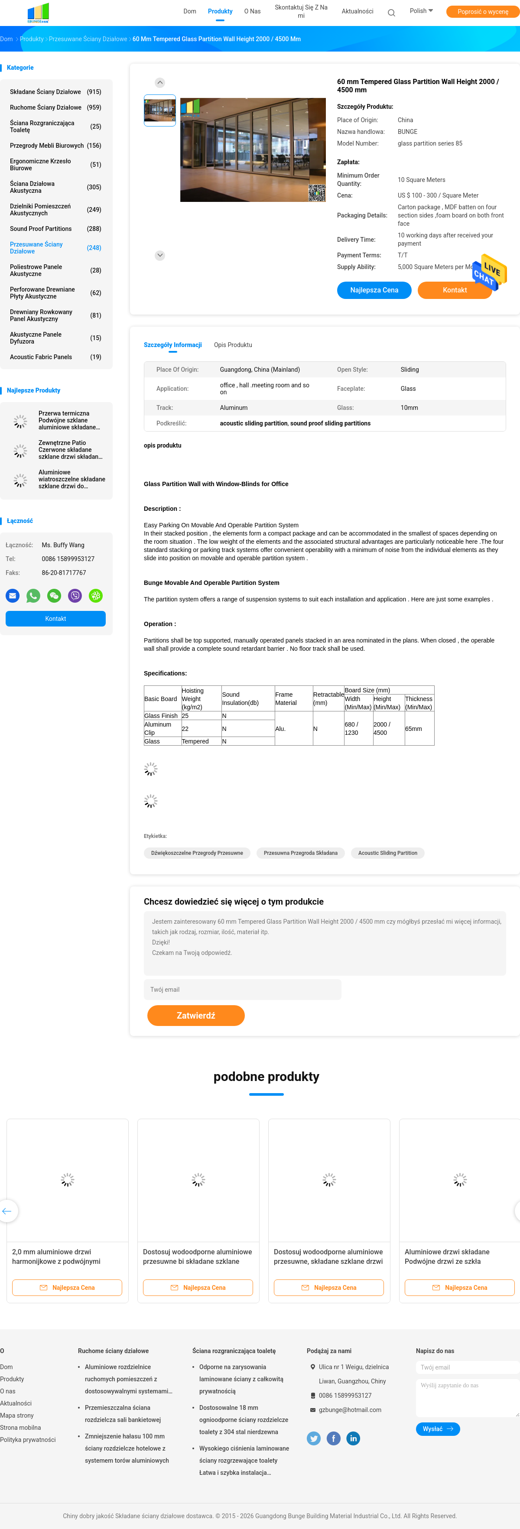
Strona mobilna (20, 1427)
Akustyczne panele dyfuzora (55, 338)
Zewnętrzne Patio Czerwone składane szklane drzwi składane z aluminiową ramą (70, 449)
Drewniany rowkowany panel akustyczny (55, 315)
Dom (6, 1366)
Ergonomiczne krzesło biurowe (55, 165)
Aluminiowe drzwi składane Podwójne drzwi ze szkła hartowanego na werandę (447, 1261)
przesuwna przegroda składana (301, 853)
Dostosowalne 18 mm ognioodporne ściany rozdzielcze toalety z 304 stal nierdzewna (243, 1419)
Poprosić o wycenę (483, 11)
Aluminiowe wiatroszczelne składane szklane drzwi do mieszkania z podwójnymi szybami (72, 479)
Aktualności (16, 1403)
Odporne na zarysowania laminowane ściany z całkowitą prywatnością (241, 1379)
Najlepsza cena (374, 290)
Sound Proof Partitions (55, 228)
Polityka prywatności (28, 1439)
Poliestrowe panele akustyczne (55, 270)
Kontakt (55, 618)
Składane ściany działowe (55, 92)
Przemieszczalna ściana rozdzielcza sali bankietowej (123, 1413)
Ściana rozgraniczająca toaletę (55, 126)
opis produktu (233, 344)
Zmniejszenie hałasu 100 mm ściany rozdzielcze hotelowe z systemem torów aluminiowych (127, 1448)
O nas (8, 1391)
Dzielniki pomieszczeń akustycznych (55, 210)
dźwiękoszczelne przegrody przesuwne (197, 853)
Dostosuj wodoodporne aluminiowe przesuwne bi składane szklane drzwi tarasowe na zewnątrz (197, 1261)
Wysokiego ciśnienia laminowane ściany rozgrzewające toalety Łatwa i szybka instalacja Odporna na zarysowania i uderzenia (244, 1462)
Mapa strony (17, 1415)
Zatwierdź (196, 1015)
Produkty (12, 1379)
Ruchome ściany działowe (55, 107)
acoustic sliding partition (387, 853)
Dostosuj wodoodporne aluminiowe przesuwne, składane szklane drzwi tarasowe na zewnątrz (328, 1261)
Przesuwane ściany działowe (55, 248)
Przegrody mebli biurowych (55, 145)
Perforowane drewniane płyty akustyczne (55, 293)
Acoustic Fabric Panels (55, 357)
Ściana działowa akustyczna (55, 187)
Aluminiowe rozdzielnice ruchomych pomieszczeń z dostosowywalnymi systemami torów (126, 1380)
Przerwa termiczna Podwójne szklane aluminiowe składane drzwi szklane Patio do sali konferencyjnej (69, 420)
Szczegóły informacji (173, 344)
